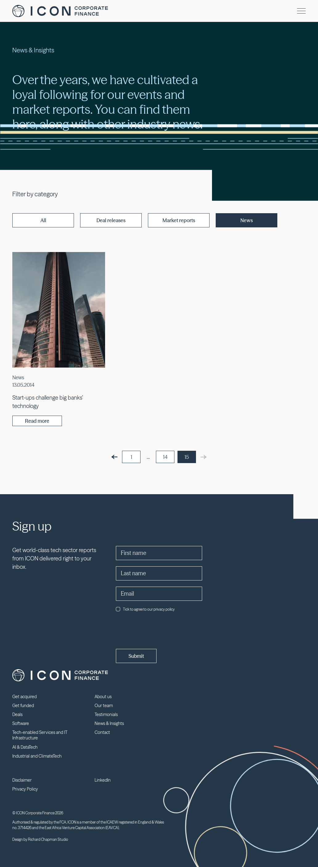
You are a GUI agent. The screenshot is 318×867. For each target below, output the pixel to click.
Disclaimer (22, 780)
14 (165, 457)
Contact (102, 732)
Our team (104, 705)
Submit (136, 656)
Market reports (178, 220)
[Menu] (301, 11)
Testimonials (106, 714)
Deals (17, 714)
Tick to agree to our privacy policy (145, 609)
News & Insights (109, 723)
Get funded (23, 705)
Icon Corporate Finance (60, 11)
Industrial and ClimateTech (37, 756)
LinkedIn (103, 780)
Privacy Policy (25, 789)
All (43, 220)
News (246, 220)
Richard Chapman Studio (48, 839)
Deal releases (110, 220)
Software (20, 723)
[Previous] (114, 457)
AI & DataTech (25, 747)
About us (103, 696)
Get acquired (24, 696)
